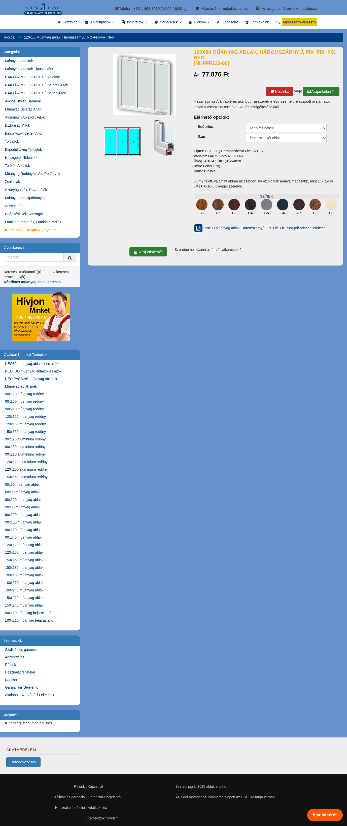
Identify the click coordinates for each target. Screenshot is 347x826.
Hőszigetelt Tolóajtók (21, 158)
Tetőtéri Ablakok (17, 166)
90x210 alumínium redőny (25, 454)
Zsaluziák (12, 182)
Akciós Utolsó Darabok (23, 101)
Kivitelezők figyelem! (104, 818)
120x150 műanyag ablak (24, 552)
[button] (99, 22)
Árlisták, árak (15, 206)
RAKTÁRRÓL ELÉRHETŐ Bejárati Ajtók (36, 85)
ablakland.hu (216, 786)
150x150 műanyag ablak (24, 560)
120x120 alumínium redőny (26, 462)
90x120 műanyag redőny (24, 394)
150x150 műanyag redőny (25, 432)
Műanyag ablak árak (21, 386)
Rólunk (10, 665)
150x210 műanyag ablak (24, 598)
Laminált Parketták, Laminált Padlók (33, 222)
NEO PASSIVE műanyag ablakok (31, 379)
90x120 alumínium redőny (25, 439)
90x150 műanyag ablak (23, 522)
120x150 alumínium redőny (26, 469)
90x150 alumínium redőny (25, 447)
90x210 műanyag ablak (23, 530)
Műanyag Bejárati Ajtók (23, 109)
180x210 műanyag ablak (24, 583)
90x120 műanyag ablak (23, 515)
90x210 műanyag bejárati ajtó (28, 613)
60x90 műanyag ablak (22, 492)
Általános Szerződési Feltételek (29, 695)
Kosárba (279, 91)
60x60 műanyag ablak (22, 484)
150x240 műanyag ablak (24, 605)
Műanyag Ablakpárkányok (25, 198)
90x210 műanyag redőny (24, 409)
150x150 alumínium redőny (26, 477)
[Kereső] (69, 258)
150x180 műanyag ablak (24, 568)
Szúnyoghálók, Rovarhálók (26, 190)
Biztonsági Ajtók (17, 125)
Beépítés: (206, 126)
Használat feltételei (20, 672)
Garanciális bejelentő (104, 797)
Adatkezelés (14, 657)
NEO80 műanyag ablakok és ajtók (31, 364)
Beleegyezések (23, 762)
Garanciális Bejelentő (21, 687)
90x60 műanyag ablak (22, 507)
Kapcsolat (12, 680)
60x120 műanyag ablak (23, 500)
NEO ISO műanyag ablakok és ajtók (33, 371)
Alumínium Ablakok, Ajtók (25, 117)
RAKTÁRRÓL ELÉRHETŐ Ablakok (32, 77)
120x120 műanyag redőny (25, 417)
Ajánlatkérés (325, 815)
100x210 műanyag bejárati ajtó (29, 620)
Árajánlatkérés (321, 91)
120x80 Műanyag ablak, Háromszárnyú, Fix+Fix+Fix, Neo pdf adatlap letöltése (260, 228)
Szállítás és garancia (21, 650)
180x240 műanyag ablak (24, 590)
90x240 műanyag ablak (23, 537)
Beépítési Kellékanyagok (24, 214)
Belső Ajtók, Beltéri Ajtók (24, 133)
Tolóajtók (12, 141)
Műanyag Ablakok (19, 61)
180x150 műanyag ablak (24, 575)
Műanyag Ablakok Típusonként (29, 69)
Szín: (201, 136)
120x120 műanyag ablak (24, 545)
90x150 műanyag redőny (24, 401)
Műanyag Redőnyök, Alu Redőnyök (32, 174)
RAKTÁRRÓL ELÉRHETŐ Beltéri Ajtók (35, 93)
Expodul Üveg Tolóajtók (23, 149)
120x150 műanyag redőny (25, 424)
